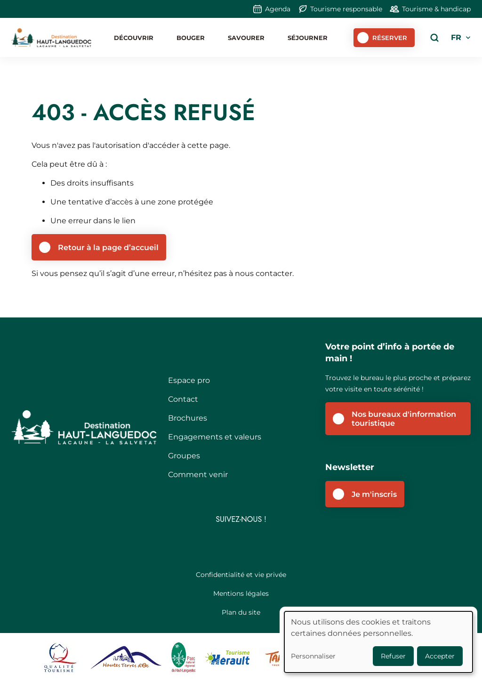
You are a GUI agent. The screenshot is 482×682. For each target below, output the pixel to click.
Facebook (214, 543)
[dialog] (378, 642)
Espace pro (189, 380)
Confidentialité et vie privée (241, 574)
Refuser (393, 656)
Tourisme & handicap (436, 9)
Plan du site (241, 612)
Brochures (187, 418)
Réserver (389, 37)
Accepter (440, 656)
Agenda (277, 9)
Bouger (191, 37)
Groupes (184, 455)
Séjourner (308, 37)
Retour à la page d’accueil (108, 247)
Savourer (246, 37)
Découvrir (133, 37)
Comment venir (198, 474)
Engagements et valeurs (214, 436)
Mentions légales (241, 593)
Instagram (241, 543)
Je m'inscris (374, 494)
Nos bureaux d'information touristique (404, 419)
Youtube (268, 543)
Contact (183, 399)
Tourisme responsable (346, 9)
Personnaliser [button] (313, 656)
